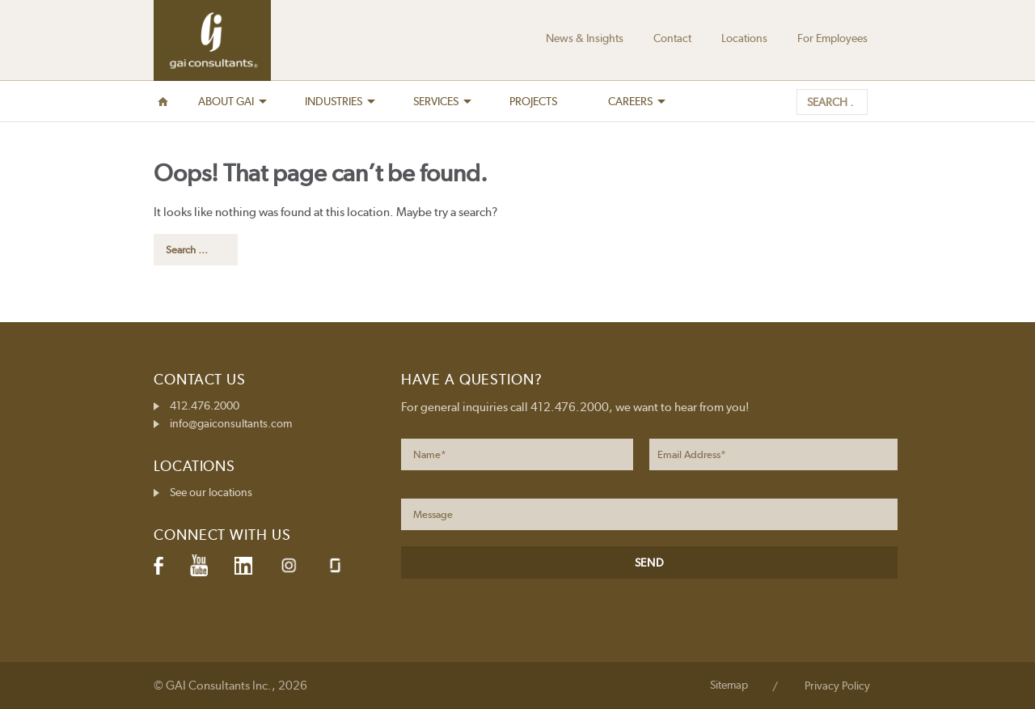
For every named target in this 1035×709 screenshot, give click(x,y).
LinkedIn (243, 566)
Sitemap (729, 684)
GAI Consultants (212, 40)
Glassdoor (335, 565)
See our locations (211, 492)
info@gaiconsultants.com (231, 423)
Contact (672, 38)
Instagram (288, 565)
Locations (744, 38)
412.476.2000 (204, 405)
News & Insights (584, 38)
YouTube (199, 565)
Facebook (158, 566)
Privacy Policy (837, 685)
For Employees (832, 38)
